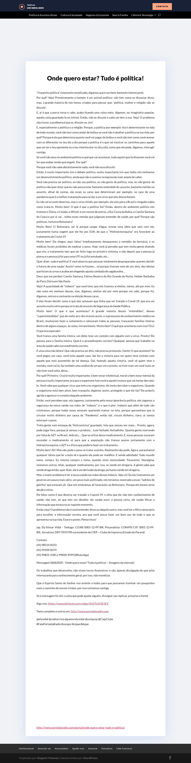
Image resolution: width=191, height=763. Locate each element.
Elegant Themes (48, 758)
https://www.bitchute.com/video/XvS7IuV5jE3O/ (78, 603)
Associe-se (44, 748)
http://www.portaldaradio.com (90, 611)
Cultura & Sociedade (71, 15)
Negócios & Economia (97, 15)
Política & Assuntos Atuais (43, 15)
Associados (61, 748)
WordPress (90, 758)
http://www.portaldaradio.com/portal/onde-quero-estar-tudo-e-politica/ (80, 727)
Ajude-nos (78, 748)
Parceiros (106, 748)
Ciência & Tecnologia (142, 15)
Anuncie (92, 748)
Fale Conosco (124, 748)
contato (162, 6)
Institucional (26, 748)
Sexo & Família (120, 15)
